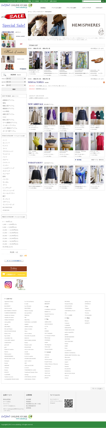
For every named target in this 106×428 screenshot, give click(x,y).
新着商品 (43, 7)
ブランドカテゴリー (38, 11)
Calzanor (67, 323)
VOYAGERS (88, 315)
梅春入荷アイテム (8, 106)
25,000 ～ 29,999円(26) (10, 238)
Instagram (52, 403)
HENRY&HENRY (69, 336)
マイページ (6, 403)
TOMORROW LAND (30, 370)
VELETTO (87, 310)
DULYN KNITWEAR (10, 331)
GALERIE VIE (8, 338)
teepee (46, 342)
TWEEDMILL (68, 308)
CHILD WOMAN (9, 319)
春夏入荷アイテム (8, 114)
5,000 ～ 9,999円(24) (10, 227)
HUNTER (67, 339)
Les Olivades (28, 306)
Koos (66, 348)
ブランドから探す (71, 7)
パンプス (5, 179)
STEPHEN (47, 340)
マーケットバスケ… (49, 154)
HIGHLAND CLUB (9, 358)
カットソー (6, 143)
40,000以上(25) (8, 247)
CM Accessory (48, 359)
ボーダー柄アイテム (9, 131)
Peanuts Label (28, 344)
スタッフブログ (86, 7)
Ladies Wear (9, 298)
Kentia (6, 370)
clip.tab (6, 324)
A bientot (47, 354)
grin (5, 347)
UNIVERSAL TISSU (30, 379)
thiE (26, 363)
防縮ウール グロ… (34, 153)
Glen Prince (48, 366)
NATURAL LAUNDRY (31, 322)
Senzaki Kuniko (69, 303)
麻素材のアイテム (8, 108)
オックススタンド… (34, 127)
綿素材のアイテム (8, 100)
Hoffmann (47, 368)
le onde (26, 303)
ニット (5, 140)
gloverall (6, 344)
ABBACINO (48, 322)
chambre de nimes (9, 317)
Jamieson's (47, 371)
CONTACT (99, 7)
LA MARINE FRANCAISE (11, 379)
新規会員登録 (6, 399)
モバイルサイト (54, 399)
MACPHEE (28, 308)
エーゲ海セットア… (95, 153)
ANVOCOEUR (49, 324)
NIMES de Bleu (29, 326)
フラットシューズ (8, 190)
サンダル (5, 182)
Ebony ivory (7, 333)
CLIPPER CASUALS (50, 309)
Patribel (67, 366)
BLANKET (7, 306)
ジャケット (6, 162)
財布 (4, 176)
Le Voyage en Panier (50, 335)
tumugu (26, 374)
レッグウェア (7, 188)
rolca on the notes (29, 349)
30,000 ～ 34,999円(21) (10, 241)
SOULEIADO (68, 306)
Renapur (87, 320)
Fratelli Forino (48, 361)
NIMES (26, 324)
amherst (6, 303)
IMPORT (6, 365)
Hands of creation (9, 349)
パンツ (5, 157)
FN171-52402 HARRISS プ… (36, 186)
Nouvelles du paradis (30, 335)
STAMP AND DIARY (30, 358)
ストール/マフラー (9, 193)
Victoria (87, 313)
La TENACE (68, 350)
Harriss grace (7, 354)
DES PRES (7, 326)
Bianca (66, 320)
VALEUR (47, 316)
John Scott (47, 373)
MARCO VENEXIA (70, 352)
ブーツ (5, 185)
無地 (4, 103)
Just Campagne (48, 333)
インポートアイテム (9, 125)
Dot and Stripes (8, 329)
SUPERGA (88, 303)
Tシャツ (5, 145)
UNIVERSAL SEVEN (30, 376)
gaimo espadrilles (69, 332)
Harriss (6, 351)
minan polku (68, 359)
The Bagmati (48, 344)
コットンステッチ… (95, 186)
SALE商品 (6, 111)
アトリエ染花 (68, 315)
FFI (45, 328)
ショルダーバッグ (8, 168)
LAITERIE (7, 374)
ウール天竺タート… (65, 128)
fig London (7, 335)
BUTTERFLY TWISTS (10, 310)
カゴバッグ (6, 171)
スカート (5, 159)
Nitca (26, 331)
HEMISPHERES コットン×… (51, 73)
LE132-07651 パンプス (97, 73)
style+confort (28, 361)
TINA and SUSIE (29, 365)
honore (6, 363)
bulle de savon (8, 308)
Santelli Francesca (49, 314)
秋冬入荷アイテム (8, 120)
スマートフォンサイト (56, 401)
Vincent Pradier (49, 349)
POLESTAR (28, 347)
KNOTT (6, 372)
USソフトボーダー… (80, 154)
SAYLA (67, 375)
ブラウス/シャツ (8, 151)
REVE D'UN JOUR (70, 373)
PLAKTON (68, 368)
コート (5, 148)
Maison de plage (29, 310)
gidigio (66, 334)
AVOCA (47, 357)
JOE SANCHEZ (69, 341)
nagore (66, 362)
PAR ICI (27, 338)
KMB (66, 346)
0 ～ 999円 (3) (7, 221)
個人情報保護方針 (31, 406)
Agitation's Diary (8, 301)
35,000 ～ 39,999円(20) (10, 244)
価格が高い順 (46, 48)
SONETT (87, 323)
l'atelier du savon (8, 376)
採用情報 (28, 408)
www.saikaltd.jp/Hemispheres (16, 5)
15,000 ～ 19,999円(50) (10, 233)
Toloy (86, 306)
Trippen (87, 308)
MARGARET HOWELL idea (72, 355)
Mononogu (47, 337)
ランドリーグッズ (8, 204)
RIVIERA (67, 301)
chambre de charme (9, 315)
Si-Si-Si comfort (29, 356)
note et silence (28, 333)
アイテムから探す (56, 7)
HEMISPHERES (8, 356)
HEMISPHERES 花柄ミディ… (82, 73)
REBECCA (47, 311)
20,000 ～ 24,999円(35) (10, 235)
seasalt (26, 351)
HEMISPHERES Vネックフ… (67, 73)
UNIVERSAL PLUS (70, 310)
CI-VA (46, 326)
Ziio (66, 313)
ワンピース (6, 154)
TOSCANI (47, 347)
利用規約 (28, 401)
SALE (4, 117)
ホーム (30, 11)
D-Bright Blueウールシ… (81, 186)
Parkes (26, 342)
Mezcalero (67, 357)
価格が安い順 (37, 48)
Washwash (47, 301)
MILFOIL (27, 319)
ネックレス (6, 199)
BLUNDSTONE (7, 207)
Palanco (67, 364)
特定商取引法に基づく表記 (33, 403)
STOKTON (6, 210)
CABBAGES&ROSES (10, 313)
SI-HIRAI (27, 354)
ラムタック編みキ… (95, 127)
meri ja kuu (47, 375)
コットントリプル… (80, 127)
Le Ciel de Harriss (29, 301)
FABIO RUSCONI (69, 330)
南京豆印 (47, 303)
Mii (25, 317)
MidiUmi (27, 315)
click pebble (7, 322)
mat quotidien (28, 313)
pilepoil (47, 377)
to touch (27, 367)
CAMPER (67, 325)
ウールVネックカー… (49, 128)
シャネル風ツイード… (34, 72)
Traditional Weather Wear (31, 372)
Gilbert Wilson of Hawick (51, 364)
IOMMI (47, 331)
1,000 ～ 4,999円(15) (10, 224)
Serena (66, 378)
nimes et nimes (28, 329)
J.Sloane (6, 367)
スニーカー (6, 174)
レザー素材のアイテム (10, 128)
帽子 (4, 196)
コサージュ (6, 202)
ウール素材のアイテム (10, 122)
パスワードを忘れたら (9, 406)
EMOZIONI (68, 327)
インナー (5, 165)
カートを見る (6, 401)
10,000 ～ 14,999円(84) (10, 230)
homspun (6, 361)
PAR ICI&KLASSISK (30, 340)
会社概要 (28, 399)
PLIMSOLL (68, 371)
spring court (88, 301)
